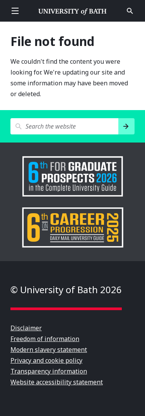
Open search (130, 11)
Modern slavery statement (48, 349)
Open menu (15, 11)
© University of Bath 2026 (66, 289)
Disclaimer (26, 328)
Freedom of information (44, 338)
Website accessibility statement (56, 382)
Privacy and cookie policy (46, 360)
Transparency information (48, 371)
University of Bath (72, 11)
